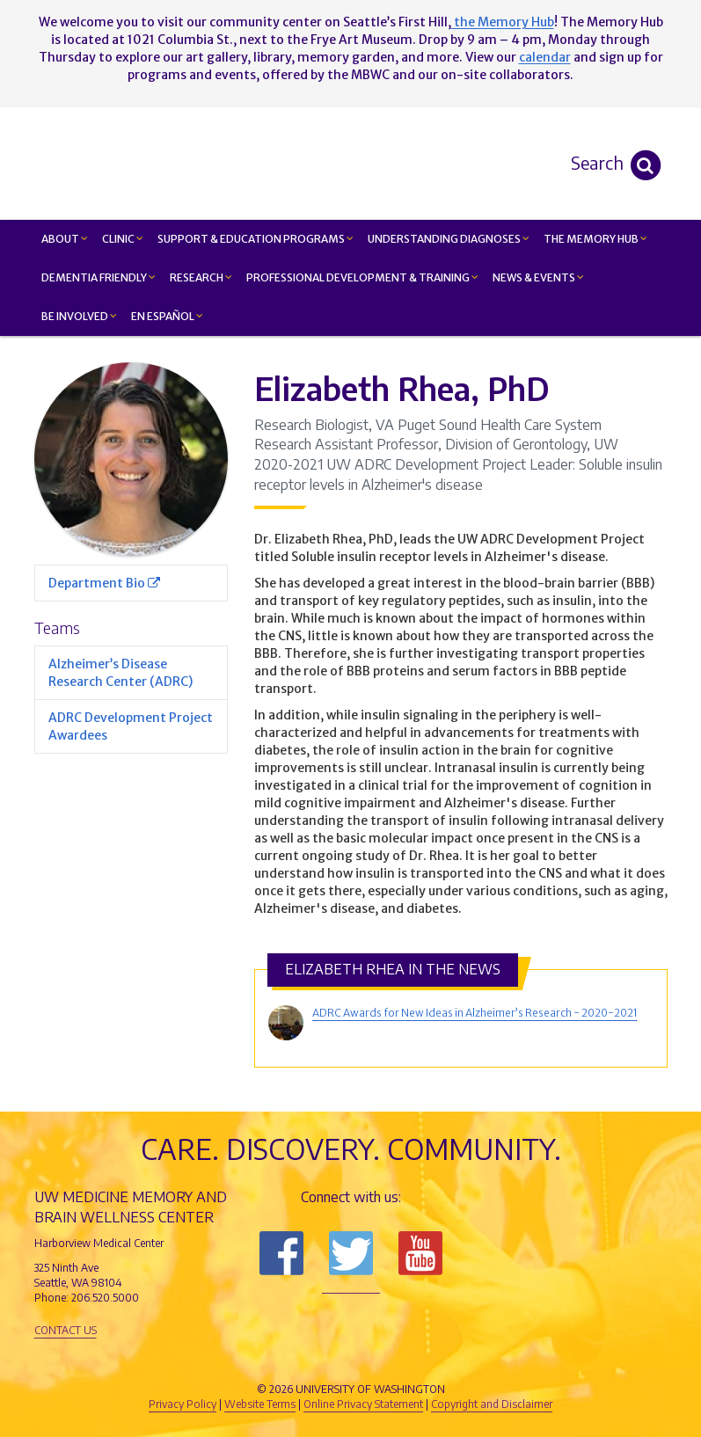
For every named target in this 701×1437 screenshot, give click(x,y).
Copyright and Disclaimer (491, 1404)
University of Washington (425, 1359)
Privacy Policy (182, 1404)
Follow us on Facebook (281, 1253)
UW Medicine (206, 1359)
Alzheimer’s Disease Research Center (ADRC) (120, 672)
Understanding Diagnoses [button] (448, 238)
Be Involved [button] (79, 316)
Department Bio (104, 583)
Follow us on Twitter (351, 1253)
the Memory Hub (502, 22)
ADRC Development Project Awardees (130, 726)
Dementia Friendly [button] (98, 277)
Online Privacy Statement (363, 1404)
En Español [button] (167, 316)
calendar (545, 57)
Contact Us (65, 1330)
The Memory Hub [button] (595, 238)
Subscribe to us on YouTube (420, 1253)
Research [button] (201, 277)
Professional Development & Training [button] (362, 277)
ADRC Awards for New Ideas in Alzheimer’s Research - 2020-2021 (475, 1012)
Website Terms (260, 1404)
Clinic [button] (122, 238)
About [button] (64, 238)
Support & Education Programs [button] (255, 238)
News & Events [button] (538, 277)
